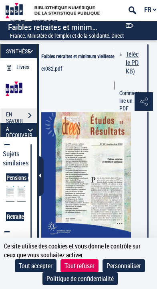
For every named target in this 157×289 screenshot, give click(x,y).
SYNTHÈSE (21, 51)
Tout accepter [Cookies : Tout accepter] (35, 265)
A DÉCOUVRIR (21, 130)
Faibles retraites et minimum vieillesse (77, 56)
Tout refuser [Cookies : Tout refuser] (79, 265)
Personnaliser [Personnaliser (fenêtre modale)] (124, 265)
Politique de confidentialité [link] (80, 278)
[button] (143, 102)
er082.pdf (51, 68)
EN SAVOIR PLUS (21, 116)
